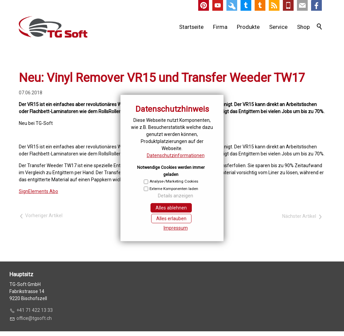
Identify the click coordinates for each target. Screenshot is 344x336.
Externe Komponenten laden (173, 189)
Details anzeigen (175, 195)
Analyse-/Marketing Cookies (173, 181)
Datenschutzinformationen (176, 155)
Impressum (176, 228)
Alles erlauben (171, 218)
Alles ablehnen (171, 207)
